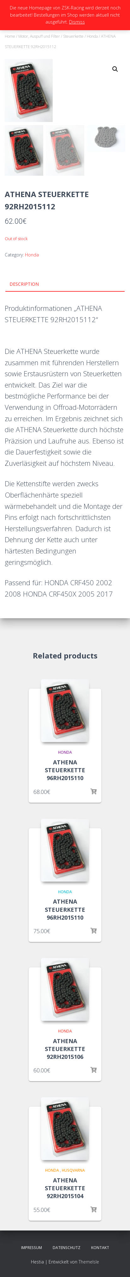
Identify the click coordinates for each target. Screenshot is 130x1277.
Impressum (31, 1247)
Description (24, 284)
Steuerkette (73, 36)
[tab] (65, 284)
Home (10, 36)
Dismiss (77, 22)
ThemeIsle (89, 1262)
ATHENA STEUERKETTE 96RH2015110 (65, 770)
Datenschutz (66, 1247)
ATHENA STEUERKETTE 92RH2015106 (65, 1048)
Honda (92, 36)
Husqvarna (73, 1170)
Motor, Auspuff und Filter (39, 36)
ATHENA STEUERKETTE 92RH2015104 (65, 1188)
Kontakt (100, 1247)
